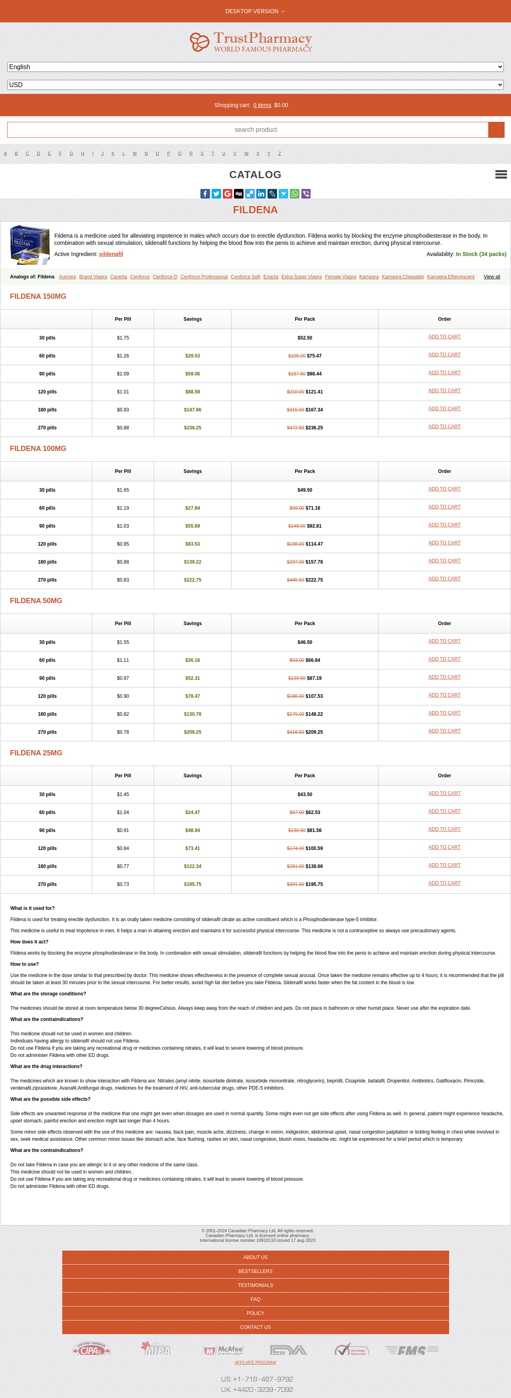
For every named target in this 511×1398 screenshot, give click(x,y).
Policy (255, 1313)
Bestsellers (255, 1271)
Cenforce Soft (245, 277)
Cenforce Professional (204, 277)
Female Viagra (340, 277)
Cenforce (140, 277)
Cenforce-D (165, 277)
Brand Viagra (93, 277)
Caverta (118, 277)
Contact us (255, 1327)
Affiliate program (255, 1362)
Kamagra (369, 277)
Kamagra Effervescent (451, 277)
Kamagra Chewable (403, 277)
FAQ (255, 1299)
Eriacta (270, 277)
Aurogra (67, 277)
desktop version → (255, 11)
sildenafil (111, 254)
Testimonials (255, 1285)
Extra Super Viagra (301, 277)
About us (255, 1257)
